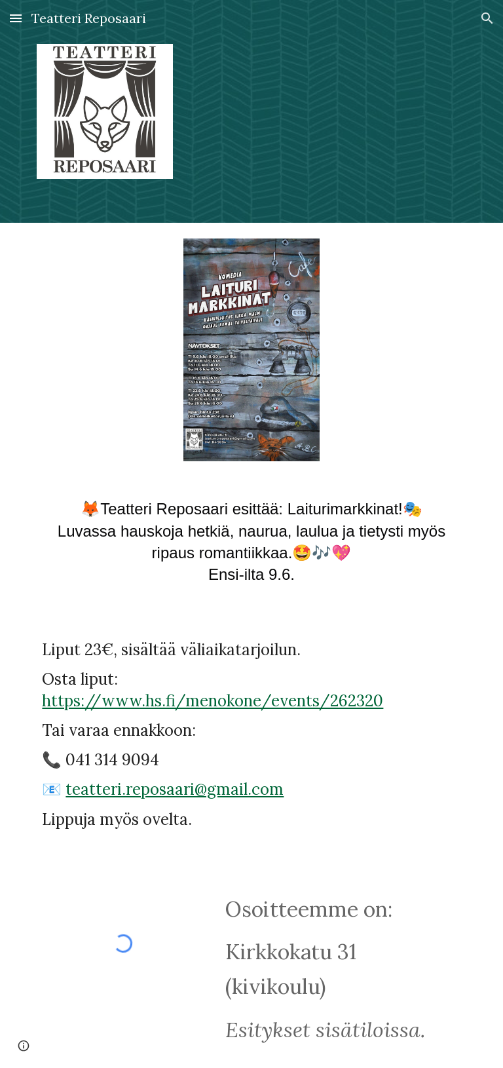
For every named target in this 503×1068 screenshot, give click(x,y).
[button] (15, 18)
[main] (251, 547)
